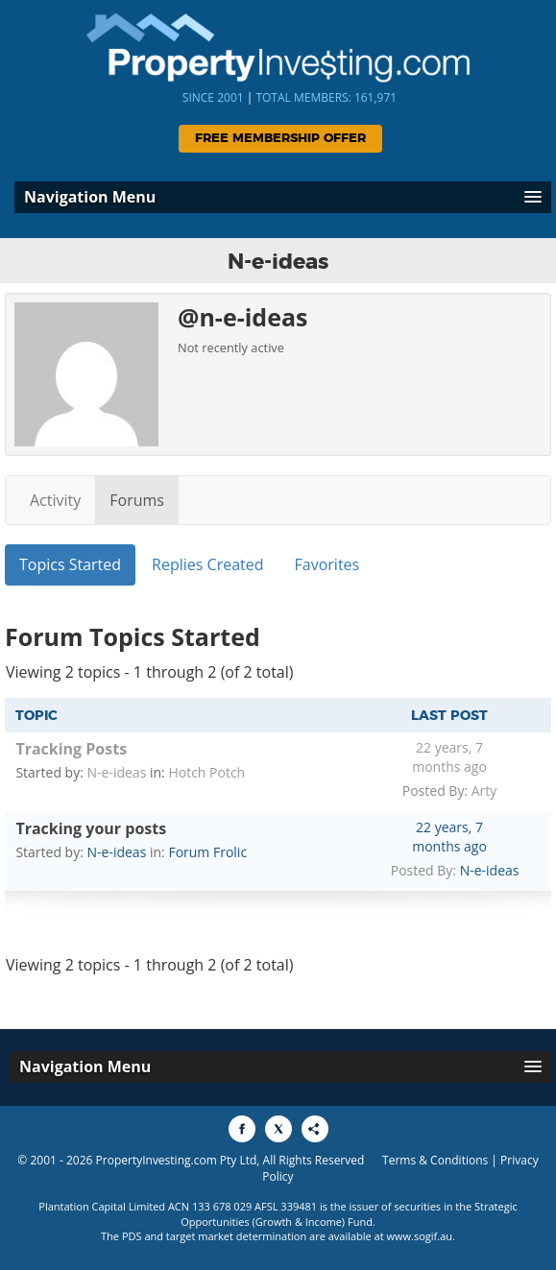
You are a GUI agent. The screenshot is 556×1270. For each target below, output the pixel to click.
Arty (484, 790)
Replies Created (207, 564)
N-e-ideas (117, 772)
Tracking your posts (90, 828)
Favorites (327, 564)
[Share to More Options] (315, 1128)
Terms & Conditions (435, 1160)
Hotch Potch (206, 772)
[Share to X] (278, 1128)
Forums (136, 500)
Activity (55, 500)
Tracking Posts (71, 748)
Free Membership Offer (280, 138)
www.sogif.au (420, 1236)
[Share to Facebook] (242, 1128)
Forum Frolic (207, 852)
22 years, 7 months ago (449, 757)
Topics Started (70, 564)
